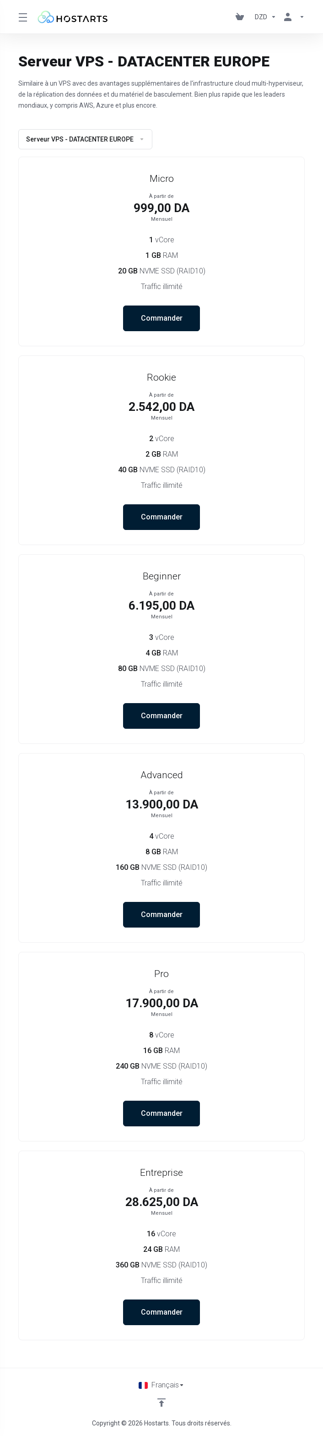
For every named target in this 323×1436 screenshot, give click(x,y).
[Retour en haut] (161, 1402)
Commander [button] (162, 318)
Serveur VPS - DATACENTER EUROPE (85, 139)
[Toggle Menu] (22, 17)
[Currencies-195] (265, 17)
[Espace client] (292, 17)
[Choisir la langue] (161, 1385)
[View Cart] (241, 17)
